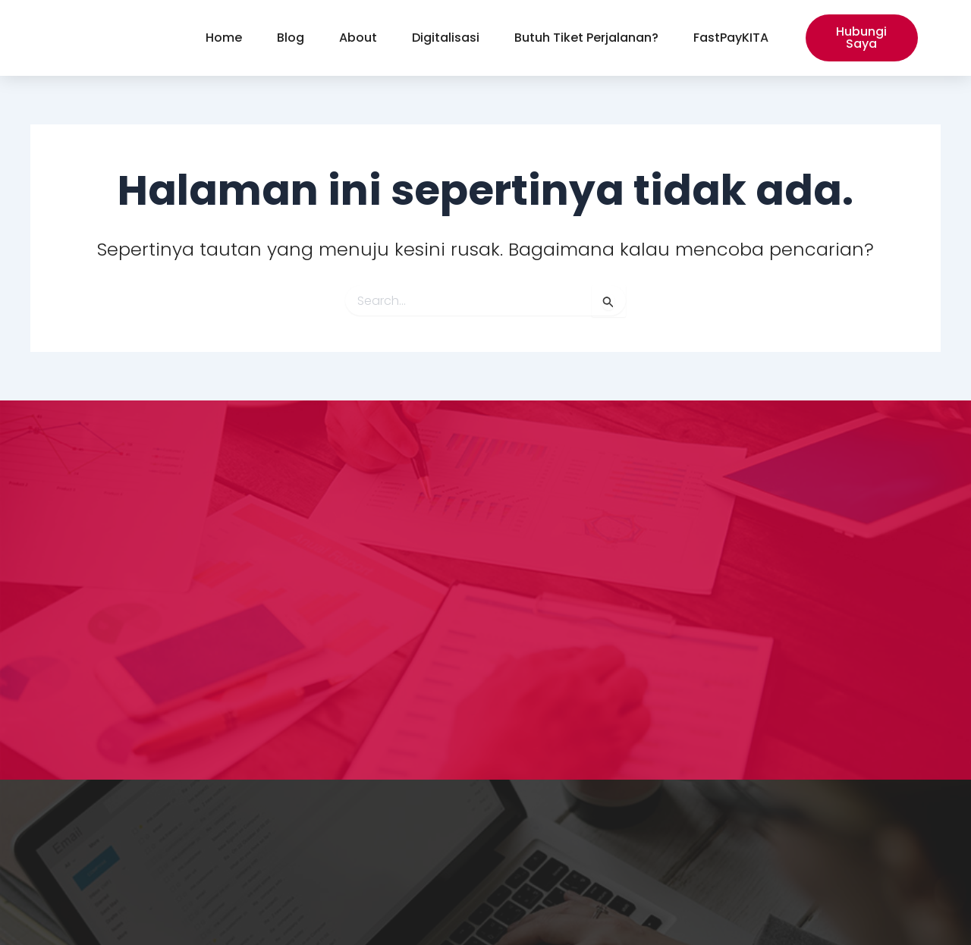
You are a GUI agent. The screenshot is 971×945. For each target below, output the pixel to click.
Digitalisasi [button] (445, 37)
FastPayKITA (730, 37)
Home (224, 37)
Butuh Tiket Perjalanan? (586, 37)
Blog (290, 37)
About (358, 37)
